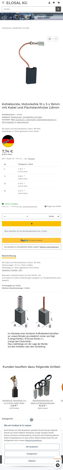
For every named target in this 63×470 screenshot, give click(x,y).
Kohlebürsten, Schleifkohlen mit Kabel (26, 117)
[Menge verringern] (4, 216)
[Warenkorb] (58, 2)
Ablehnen (32, 461)
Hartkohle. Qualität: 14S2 (12, 270)
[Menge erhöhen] (58, 216)
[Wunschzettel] (54, 2)
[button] (49, 2)
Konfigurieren (32, 454)
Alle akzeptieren (32, 447)
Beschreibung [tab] (9, 256)
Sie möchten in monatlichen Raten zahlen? (31, 247)
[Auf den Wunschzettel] (56, 38)
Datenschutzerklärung (33, 440)
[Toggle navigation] (3, 1)
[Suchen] (29, 9)
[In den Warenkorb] (31, 223)
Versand (31, 158)
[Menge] (27, 216)
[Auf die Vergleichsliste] (49, 38)
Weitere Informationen (49, 247)
